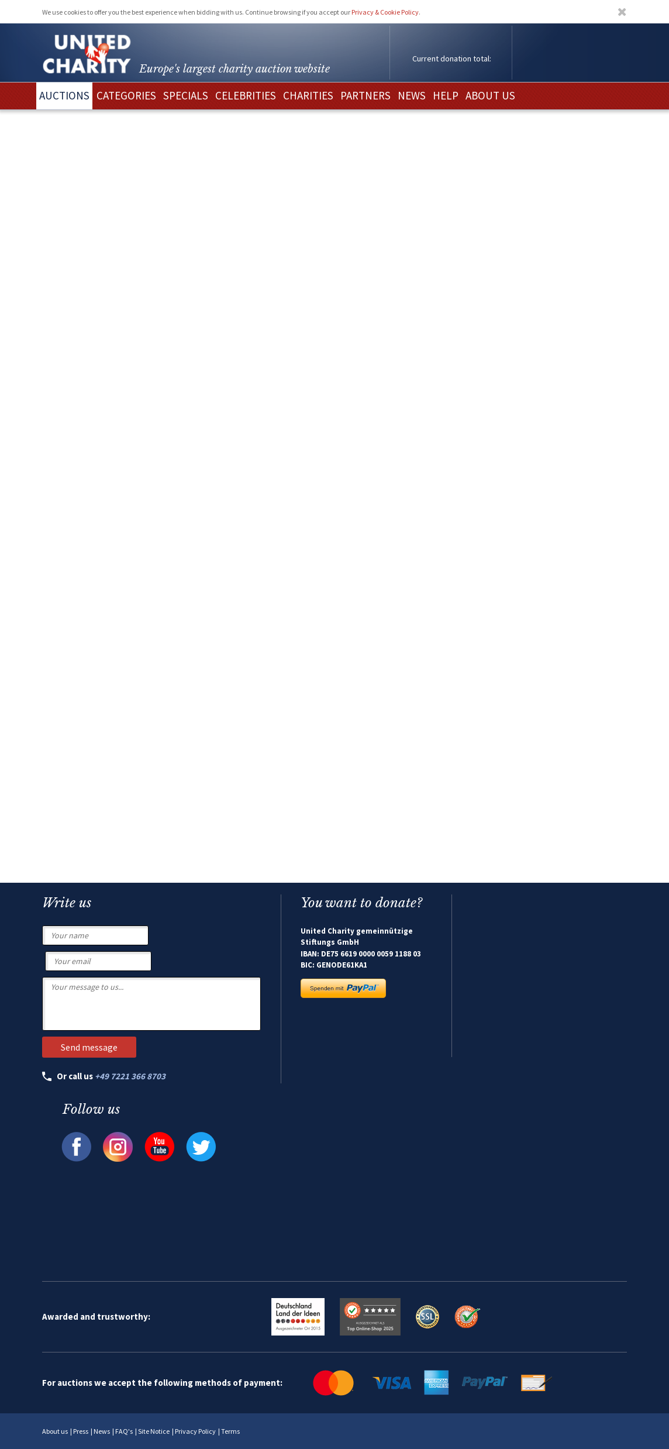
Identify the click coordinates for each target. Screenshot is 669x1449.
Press (80, 1431)
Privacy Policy (195, 1431)
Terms (230, 1431)
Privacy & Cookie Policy (385, 12)
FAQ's (124, 1431)
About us (55, 1431)
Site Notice (154, 1431)
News (102, 1431)
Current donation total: (451, 58)
